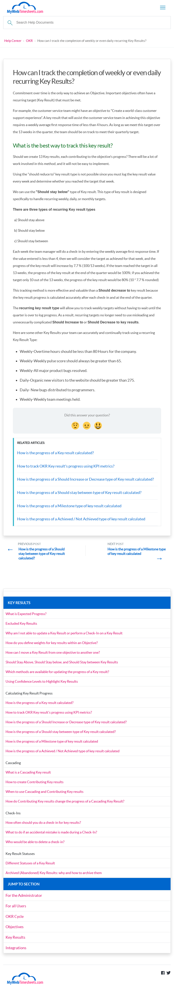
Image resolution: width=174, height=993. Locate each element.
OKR (29, 41)
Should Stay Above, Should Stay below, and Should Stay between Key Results (62, 664)
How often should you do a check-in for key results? (43, 825)
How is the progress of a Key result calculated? (55, 453)
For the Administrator (24, 897)
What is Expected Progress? (26, 616)
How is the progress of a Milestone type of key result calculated (69, 506)
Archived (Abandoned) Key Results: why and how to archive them (54, 875)
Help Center (12, 41)
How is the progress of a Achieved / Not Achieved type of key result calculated (81, 519)
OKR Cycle (15, 918)
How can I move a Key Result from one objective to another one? (53, 654)
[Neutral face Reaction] (87, 425)
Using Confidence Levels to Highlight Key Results (42, 683)
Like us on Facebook (163, 974)
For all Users (16, 908)
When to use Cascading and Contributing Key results (44, 794)
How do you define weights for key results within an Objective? (52, 645)
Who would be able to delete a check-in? (35, 844)
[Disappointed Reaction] (75, 425)
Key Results (15, 939)
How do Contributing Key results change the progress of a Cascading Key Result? (65, 803)
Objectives (15, 928)
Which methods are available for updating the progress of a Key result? (57, 674)
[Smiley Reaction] (98, 425)
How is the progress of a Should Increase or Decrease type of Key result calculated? (85, 479)
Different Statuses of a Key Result (30, 865)
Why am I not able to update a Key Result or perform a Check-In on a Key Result (64, 635)
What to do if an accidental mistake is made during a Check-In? (51, 834)
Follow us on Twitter (168, 974)
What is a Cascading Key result (28, 774)
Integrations (16, 949)
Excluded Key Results (21, 625)
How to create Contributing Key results (35, 784)
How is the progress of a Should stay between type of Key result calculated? (79, 493)
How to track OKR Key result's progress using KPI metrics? (65, 466)
